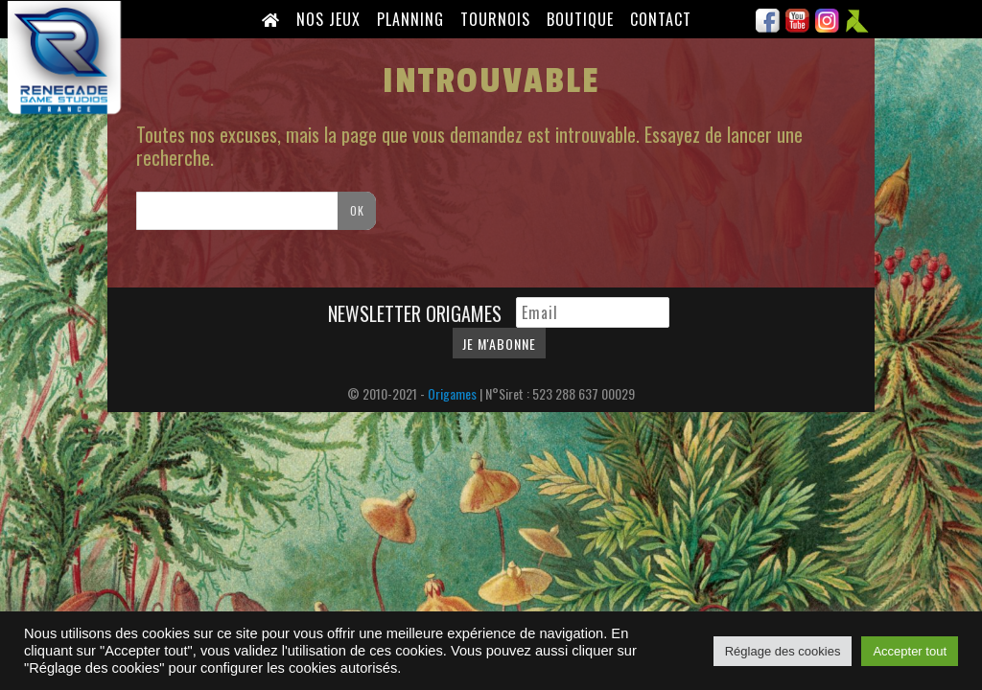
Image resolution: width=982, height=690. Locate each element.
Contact (660, 19)
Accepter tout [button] (910, 651)
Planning (410, 19)
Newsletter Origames (417, 313)
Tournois (495, 19)
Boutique (580, 19)
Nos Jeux (328, 19)
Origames (452, 393)
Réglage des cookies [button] (783, 651)
